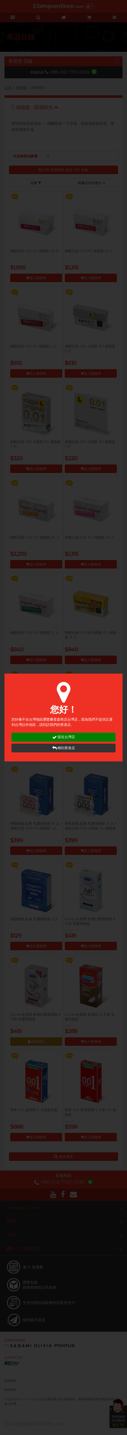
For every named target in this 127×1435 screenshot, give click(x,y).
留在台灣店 (63, 737)
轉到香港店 (63, 748)
